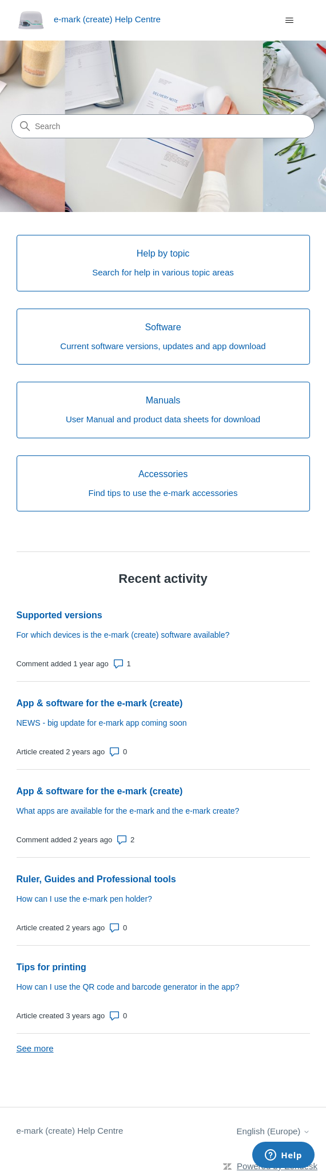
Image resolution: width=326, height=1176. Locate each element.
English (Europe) (273, 1131)
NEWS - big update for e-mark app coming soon (102, 722)
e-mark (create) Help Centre (70, 1130)
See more (35, 1048)
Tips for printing (51, 967)
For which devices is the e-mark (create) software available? (123, 634)
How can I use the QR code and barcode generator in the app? (128, 986)
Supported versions (59, 615)
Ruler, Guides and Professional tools (96, 879)
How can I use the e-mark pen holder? (84, 898)
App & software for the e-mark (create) (100, 703)
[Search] (163, 126)
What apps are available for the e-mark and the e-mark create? (128, 810)
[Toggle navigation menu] (289, 20)
